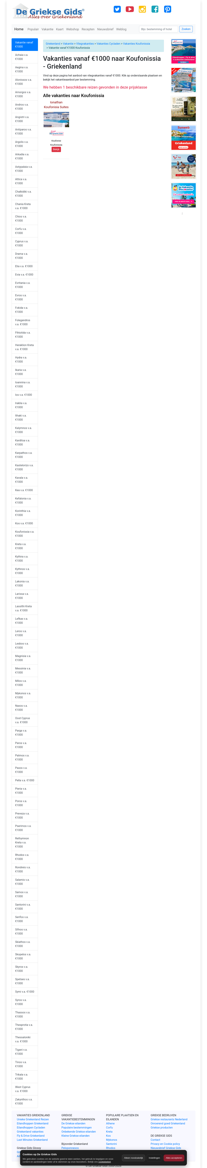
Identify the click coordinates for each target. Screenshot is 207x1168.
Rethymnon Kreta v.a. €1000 (22, 842)
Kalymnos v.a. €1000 (23, 430)
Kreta (109, 1131)
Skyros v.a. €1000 (21, 969)
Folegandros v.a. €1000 (22, 322)
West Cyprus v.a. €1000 (22, 1089)
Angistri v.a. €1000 (22, 119)
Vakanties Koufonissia (136, 43)
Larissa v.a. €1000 (22, 596)
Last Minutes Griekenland (32, 1139)
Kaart (59, 29)
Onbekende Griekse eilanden (78, 1131)
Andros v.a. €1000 (22, 106)
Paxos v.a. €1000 (21, 770)
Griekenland (53, 43)
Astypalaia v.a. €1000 (24, 169)
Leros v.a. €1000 (21, 633)
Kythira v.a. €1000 (21, 558)
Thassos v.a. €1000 (22, 1014)
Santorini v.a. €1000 (23, 906)
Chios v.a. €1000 (21, 218)
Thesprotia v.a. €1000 (24, 1027)
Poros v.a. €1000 (21, 803)
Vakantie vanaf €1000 (24, 44)
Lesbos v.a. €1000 (22, 645)
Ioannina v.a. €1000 (22, 384)
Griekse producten (162, 1127)
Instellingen (154, 1158)
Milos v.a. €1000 (21, 683)
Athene (110, 1123)
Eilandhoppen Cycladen (31, 1127)
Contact (155, 1139)
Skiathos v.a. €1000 (22, 944)
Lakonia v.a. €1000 (22, 583)
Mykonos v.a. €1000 (23, 695)
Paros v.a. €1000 (21, 745)
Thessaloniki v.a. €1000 (22, 1039)
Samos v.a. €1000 (21, 894)
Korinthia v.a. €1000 (23, 513)
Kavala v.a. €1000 (21, 479)
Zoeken (186, 29)
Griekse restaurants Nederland (169, 1119)
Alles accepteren (174, 1158)
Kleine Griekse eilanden (75, 1135)
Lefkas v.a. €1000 (21, 620)
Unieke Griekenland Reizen (33, 1119)
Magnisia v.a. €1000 (23, 658)
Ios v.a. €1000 (23, 394)
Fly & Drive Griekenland (31, 1135)
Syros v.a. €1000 (21, 1002)
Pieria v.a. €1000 (21, 790)
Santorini (111, 1144)
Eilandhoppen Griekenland (32, 1123)
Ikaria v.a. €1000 (21, 372)
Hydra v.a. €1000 (21, 359)
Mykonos (111, 1139)
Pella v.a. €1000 (24, 780)
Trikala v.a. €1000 (21, 1076)
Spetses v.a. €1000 (22, 981)
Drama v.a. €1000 (21, 256)
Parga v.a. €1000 (21, 732)
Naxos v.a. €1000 (21, 707)
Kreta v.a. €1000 (20, 546)
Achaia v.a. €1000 (21, 57)
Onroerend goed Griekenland (168, 1123)
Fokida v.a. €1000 (21, 309)
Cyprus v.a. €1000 (21, 243)
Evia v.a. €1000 (24, 274)
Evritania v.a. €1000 (22, 285)
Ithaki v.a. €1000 (21, 417)
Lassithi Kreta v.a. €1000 (23, 608)
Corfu (109, 1127)
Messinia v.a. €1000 (23, 670)
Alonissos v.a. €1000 (23, 81)
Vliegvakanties (85, 43)
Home (18, 29)
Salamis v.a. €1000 (22, 881)
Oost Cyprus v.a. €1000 (22, 720)
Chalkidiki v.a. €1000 (23, 193)
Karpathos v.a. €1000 (23, 455)
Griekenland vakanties (30, 1131)
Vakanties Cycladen (108, 43)
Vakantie (47, 29)
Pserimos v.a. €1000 (23, 828)
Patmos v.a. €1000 (22, 757)
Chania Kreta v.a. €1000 (23, 206)
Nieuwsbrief (105, 29)
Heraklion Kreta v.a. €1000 (24, 347)
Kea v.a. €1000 (24, 490)
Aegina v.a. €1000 (21, 69)
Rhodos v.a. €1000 (22, 857)
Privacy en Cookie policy (165, 1144)
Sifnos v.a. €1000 (21, 931)
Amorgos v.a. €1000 (23, 94)
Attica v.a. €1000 (21, 181)
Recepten (88, 29)
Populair (33, 29)
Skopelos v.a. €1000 (23, 956)
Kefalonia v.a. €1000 (23, 500)
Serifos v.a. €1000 (21, 919)
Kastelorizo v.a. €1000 (24, 467)
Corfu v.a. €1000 (21, 231)
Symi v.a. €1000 (24, 991)
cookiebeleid (104, 1162)
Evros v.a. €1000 (21, 297)
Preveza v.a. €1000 (22, 815)
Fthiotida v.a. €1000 (23, 334)
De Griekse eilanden (73, 1123)
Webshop (72, 29)
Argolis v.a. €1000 (21, 144)
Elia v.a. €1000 (24, 266)
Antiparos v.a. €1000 (23, 131)
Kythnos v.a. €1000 (22, 571)
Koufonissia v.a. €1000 (24, 533)
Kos (108, 1135)
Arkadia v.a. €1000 (22, 156)
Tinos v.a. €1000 (21, 1064)
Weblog (121, 29)
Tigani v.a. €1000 (21, 1051)
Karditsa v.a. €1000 (22, 442)
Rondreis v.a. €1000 (23, 869)
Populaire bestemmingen (76, 1127)
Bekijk (56, 149)
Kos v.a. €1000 (24, 523)
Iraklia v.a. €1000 (21, 405)
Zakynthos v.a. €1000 (24, 1101)
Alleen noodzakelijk (133, 1158)
